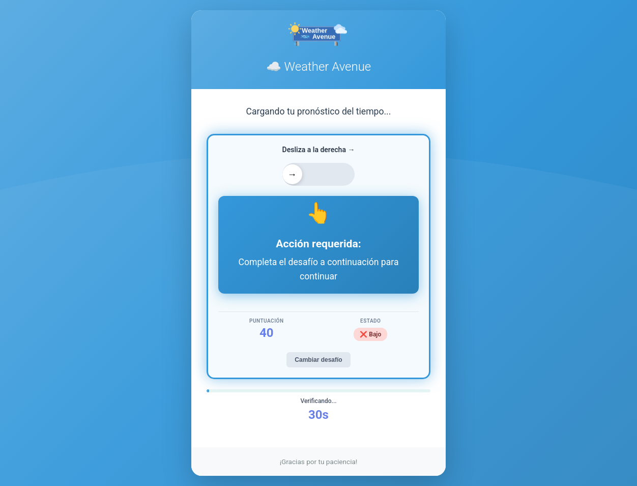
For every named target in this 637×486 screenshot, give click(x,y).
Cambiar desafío (318, 359)
